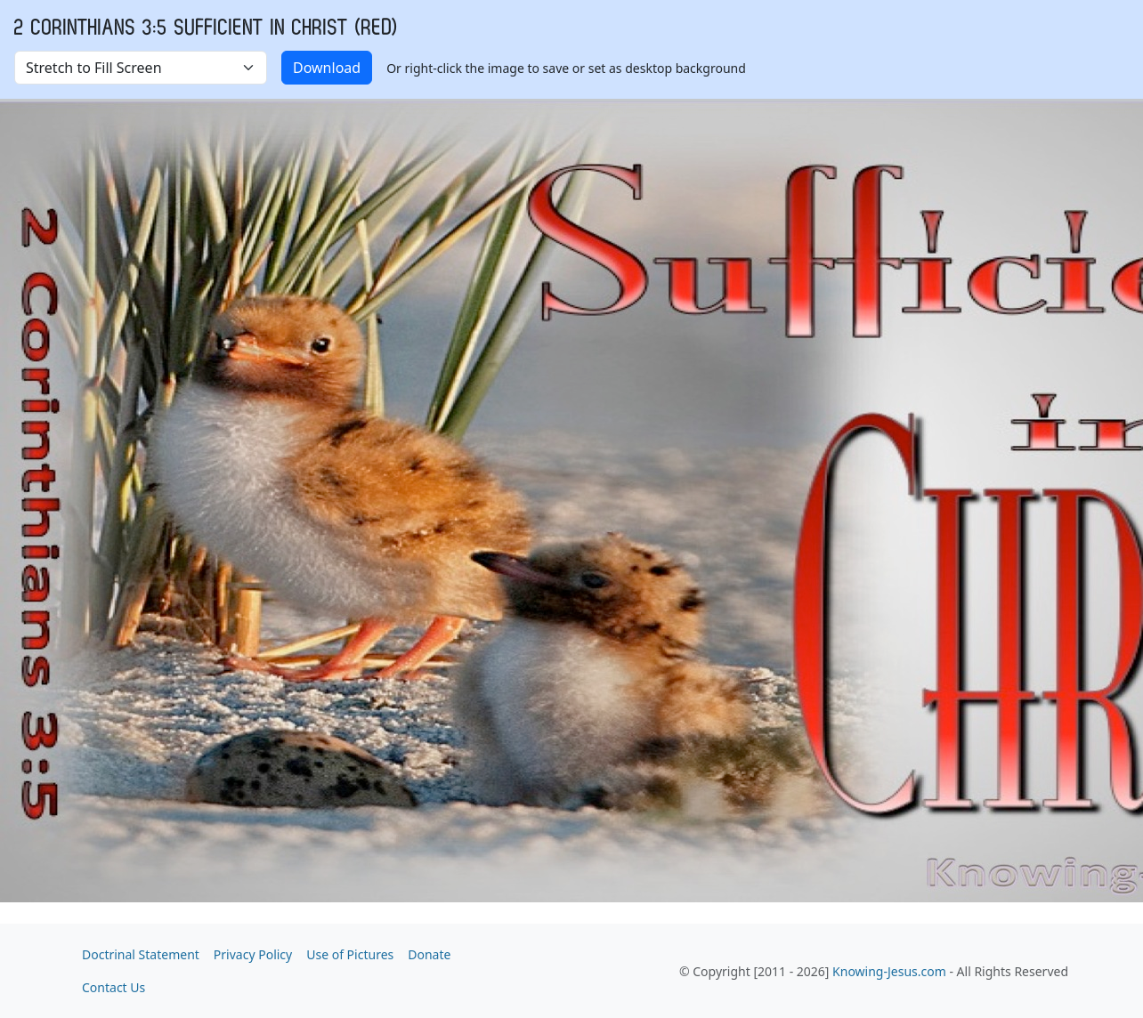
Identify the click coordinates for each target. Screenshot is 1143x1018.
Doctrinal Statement (140, 954)
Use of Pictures (349, 954)
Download (327, 67)
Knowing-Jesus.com (889, 971)
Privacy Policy (253, 954)
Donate (429, 954)
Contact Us (113, 987)
